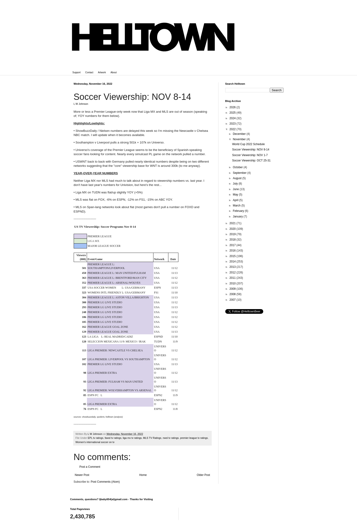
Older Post (203, 475)
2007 (232, 299)
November (239, 139)
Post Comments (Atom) (105, 481)
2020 (232, 228)
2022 (232, 129)
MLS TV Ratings (152, 437)
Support (77, 72)
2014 (232, 261)
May (236, 194)
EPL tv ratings (95, 437)
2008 (232, 294)
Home (143, 475)
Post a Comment (90, 466)
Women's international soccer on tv (95, 442)
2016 (232, 250)
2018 (232, 239)
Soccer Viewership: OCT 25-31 (251, 160)
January (238, 216)
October (238, 167)
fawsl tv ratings (113, 437)
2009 (232, 288)
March (237, 205)
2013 (232, 267)
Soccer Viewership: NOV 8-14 (250, 149)
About (114, 72)
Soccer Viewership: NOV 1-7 (250, 155)
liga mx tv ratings (132, 437)
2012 (232, 272)
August (237, 178)
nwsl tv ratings (171, 437)
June (236, 189)
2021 (232, 223)
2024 (232, 118)
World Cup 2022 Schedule (248, 144)
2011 (232, 277)
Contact (89, 72)
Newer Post (82, 475)
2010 (232, 283)
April (236, 200)
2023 (232, 123)
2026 (232, 107)
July (236, 183)
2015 (232, 256)
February (239, 211)
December (239, 134)
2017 (232, 245)
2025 (232, 112)
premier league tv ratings (194, 437)
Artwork (102, 72)
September (240, 173)
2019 (232, 234)
